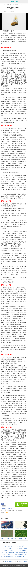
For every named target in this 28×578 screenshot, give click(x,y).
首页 (11, 4)
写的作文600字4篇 (5, 554)
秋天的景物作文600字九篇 (7, 556)
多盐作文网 (11, 565)
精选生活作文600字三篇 (20, 554)
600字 (22, 4)
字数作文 (16, 4)
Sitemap (24, 565)
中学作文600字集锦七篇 (7, 546)
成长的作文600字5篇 (19, 556)
